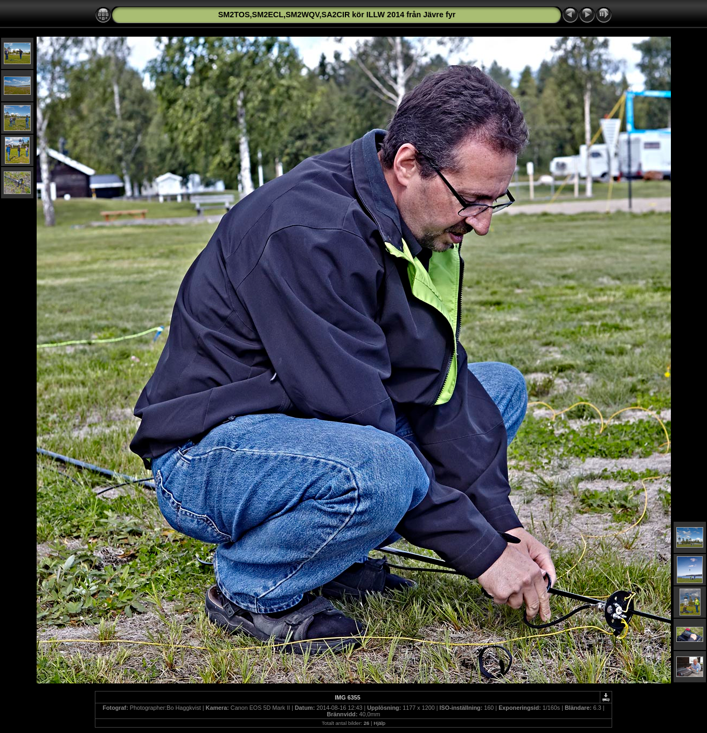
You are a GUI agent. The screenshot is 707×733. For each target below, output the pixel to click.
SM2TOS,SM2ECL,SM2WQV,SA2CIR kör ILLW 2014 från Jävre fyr (337, 14)
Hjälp (379, 723)
